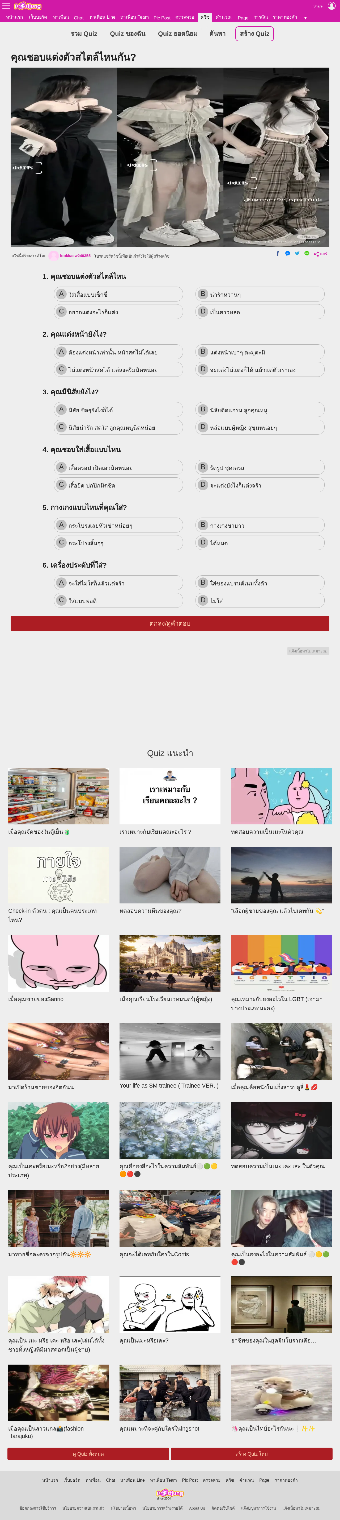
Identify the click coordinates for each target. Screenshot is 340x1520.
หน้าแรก (14, 17)
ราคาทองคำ (285, 17)
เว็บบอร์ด (38, 17)
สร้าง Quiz (255, 33)
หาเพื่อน (61, 17)
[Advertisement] (170, 706)
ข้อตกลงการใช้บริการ (37, 1508)
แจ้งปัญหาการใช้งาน (258, 1508)
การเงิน (260, 17)
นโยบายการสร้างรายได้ (162, 1508)
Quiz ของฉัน (127, 33)
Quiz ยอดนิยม (178, 33)
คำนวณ (224, 17)
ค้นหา (217, 33)
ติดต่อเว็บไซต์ (223, 1508)
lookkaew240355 (69, 256)
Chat (79, 17)
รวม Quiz (84, 33)
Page (243, 17)
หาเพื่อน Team (134, 17)
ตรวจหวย (184, 17)
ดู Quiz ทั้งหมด (88, 1454)
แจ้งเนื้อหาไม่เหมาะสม (308, 651)
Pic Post (162, 17)
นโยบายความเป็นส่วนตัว (83, 1508)
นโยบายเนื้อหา (123, 1508)
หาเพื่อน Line (103, 17)
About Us (197, 1508)
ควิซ (205, 17)
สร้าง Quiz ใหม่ (252, 1454)
